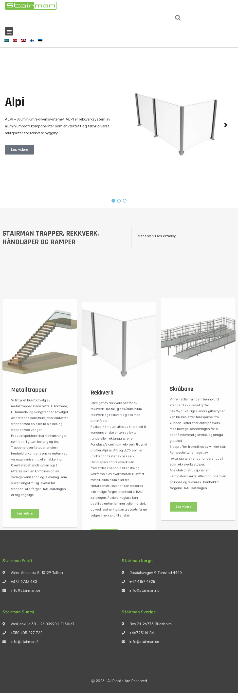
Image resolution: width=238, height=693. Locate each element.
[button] (178, 18)
